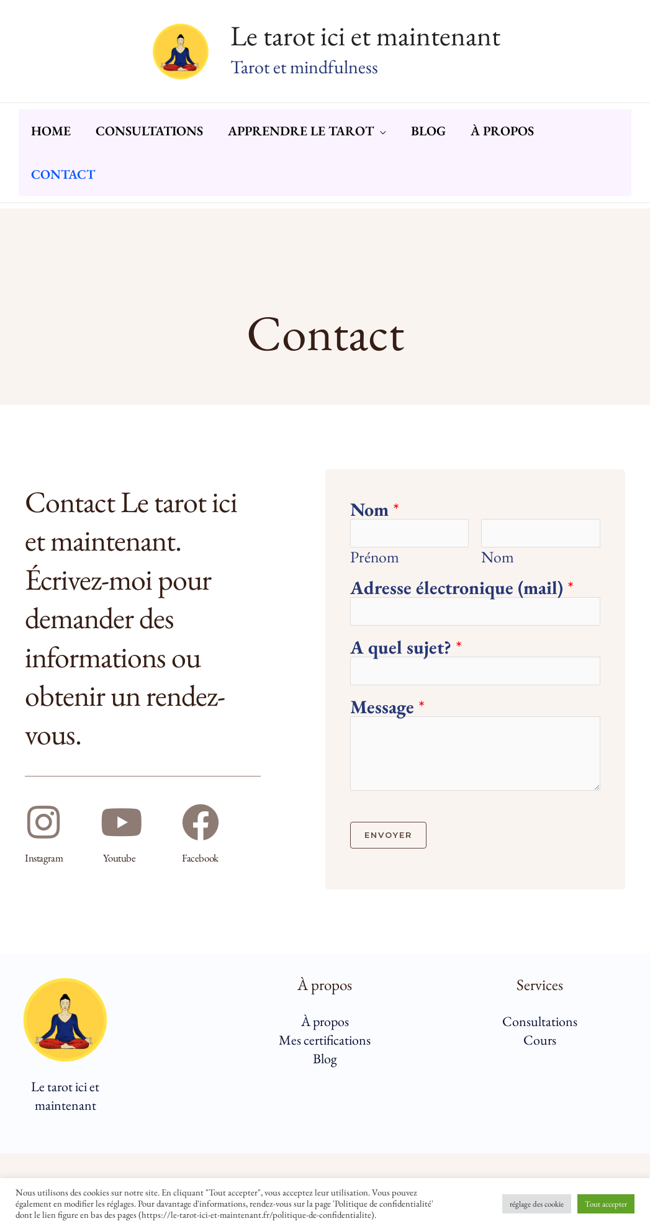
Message (387, 709)
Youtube (120, 858)
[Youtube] (121, 823)
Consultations (539, 1023)
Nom (374, 509)
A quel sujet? (406, 648)
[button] (395, 146)
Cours (539, 1042)
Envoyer (388, 837)
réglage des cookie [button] (537, 1204)
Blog (325, 1060)
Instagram (45, 858)
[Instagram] (43, 823)
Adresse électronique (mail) (462, 588)
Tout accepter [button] (606, 1204)
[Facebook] (200, 823)
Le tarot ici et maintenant (365, 35)
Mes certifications (325, 1042)
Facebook (201, 858)
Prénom (374, 557)
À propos (325, 1023)
